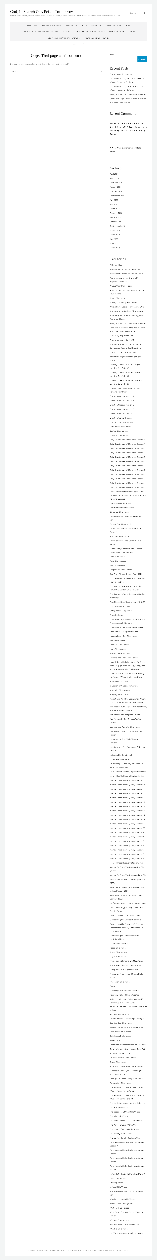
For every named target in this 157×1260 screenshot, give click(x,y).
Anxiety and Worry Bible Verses (123, 302)
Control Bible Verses (119, 431)
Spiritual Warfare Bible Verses (123, 1058)
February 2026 (116, 183)
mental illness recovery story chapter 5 (127, 841)
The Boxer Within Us (119, 1107)
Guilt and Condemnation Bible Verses (126, 627)
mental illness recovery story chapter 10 (127, 785)
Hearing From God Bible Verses (123, 636)
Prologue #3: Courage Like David (124, 970)
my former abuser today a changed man (128, 903)
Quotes (132, 32)
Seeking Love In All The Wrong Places (126, 1027)
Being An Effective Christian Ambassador (128, 94)
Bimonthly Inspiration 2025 (122, 336)
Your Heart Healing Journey (97, 38)
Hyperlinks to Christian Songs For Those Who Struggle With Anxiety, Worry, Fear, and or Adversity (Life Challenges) (127, 665)
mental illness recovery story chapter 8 (127, 854)
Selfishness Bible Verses (120, 1036)
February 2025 (116, 213)
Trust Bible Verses (117, 1178)
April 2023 (114, 243)
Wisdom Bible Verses (119, 1220)
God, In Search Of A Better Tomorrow (41, 11)
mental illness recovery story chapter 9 (127, 858)
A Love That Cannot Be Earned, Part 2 (126, 274)
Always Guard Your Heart (121, 286)
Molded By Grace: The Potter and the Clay (128, 875)
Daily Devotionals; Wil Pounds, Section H (127, 440)
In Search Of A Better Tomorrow (124, 686)
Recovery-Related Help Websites (124, 995)
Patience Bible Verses (119, 943)
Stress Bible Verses (118, 1062)
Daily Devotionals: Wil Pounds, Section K (127, 483)
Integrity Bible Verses (119, 695)
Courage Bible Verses (119, 435)
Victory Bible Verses (118, 1187)
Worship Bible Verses (119, 1229)
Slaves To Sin (115, 1040)
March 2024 (115, 235)
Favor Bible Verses (118, 561)
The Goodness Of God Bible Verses (125, 1112)
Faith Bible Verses (117, 557)
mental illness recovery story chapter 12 (127, 793)
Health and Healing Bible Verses (124, 632)
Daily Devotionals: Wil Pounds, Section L (127, 487)
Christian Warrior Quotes (121, 74)
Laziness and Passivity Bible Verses (125, 727)
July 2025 (114, 200)
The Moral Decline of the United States (127, 1121)
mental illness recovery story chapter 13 (127, 798)
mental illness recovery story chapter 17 (127, 811)
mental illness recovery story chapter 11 (127, 789)
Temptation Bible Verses (120, 1083)
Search (113, 54)
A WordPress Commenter (121, 148)
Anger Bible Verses (118, 298)
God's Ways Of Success (120, 606)
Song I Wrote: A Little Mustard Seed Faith (128, 1049)
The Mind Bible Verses (119, 1116)
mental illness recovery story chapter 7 (127, 850)
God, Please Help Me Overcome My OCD (127, 602)
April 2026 (114, 174)
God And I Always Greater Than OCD (126, 574)
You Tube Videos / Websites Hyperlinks (64, 38)
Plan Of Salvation (116, 32)
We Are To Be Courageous (121, 1204)
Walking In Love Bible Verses (122, 1199)
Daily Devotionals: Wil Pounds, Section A (127, 444)
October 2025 (116, 191)
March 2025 (115, 209)
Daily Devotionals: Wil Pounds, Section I (127, 474)
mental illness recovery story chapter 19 (127, 819)
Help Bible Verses (117, 640)
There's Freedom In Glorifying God (125, 1138)
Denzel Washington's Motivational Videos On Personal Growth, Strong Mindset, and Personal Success (128, 495)
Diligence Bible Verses (119, 512)
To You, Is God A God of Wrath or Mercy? (127, 1174)
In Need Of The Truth (119, 681)
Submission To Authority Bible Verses (126, 1066)
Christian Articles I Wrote (76, 25)
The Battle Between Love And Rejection (127, 1103)
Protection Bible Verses (120, 982)
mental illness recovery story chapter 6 (127, 845)
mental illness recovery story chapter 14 (127, 802)
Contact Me (96, 25)
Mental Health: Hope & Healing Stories (127, 776)
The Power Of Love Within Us (123, 1125)
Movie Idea (67, 32)
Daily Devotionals (113, 25)
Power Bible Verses (118, 952)
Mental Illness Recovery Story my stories (127, 863)
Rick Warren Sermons (119, 1014)
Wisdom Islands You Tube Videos (124, 1224)
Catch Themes (122, 1250)
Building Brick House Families (123, 352)
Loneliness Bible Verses (120, 759)
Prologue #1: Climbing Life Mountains (126, 961)
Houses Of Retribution (120, 653)
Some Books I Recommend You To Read (128, 1045)
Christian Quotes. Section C (122, 414)
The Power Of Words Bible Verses (124, 1129)
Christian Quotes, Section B (122, 401)
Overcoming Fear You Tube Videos (125, 915)
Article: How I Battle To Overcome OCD (127, 307)
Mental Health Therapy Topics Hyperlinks (128, 772)
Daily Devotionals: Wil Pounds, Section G (127, 470)
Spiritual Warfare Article (120, 1053)
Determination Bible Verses (122, 508)
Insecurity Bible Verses (120, 690)
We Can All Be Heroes (119, 1208)
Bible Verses (32, 25)
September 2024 (117, 226)
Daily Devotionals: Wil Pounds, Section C (127, 453)
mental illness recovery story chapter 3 (127, 832)
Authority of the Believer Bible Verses (126, 311)
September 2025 (117, 196)
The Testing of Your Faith (121, 1134)
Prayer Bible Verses (118, 957)
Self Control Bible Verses (120, 1032)
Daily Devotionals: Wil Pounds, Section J (127, 479)
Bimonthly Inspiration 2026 (122, 340)
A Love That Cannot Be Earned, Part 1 (126, 269)
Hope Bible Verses (118, 649)
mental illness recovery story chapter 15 (127, 806)
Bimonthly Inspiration (51, 25)
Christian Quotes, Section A (122, 396)
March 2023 (115, 248)
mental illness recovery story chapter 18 (127, 815)
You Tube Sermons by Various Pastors (126, 1233)
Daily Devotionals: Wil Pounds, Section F (127, 466)
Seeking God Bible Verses (121, 1023)
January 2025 (115, 217)
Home (128, 25)
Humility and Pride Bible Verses (124, 658)
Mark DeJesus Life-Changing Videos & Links (40, 32)
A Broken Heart (116, 265)
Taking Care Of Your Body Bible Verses (126, 1079)
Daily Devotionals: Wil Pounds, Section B (127, 448)
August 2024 (115, 230)
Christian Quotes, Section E (122, 409)
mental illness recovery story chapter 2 (127, 824)
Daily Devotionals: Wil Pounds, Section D (127, 457)
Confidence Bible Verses (120, 427)
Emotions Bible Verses (120, 536)
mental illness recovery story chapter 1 (127, 780)
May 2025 (114, 204)
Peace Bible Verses (118, 948)
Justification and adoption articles (125, 715)
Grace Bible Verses (118, 615)
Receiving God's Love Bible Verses (125, 991)
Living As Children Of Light (121, 755)
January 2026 (115, 187)
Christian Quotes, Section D (122, 405)
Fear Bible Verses (117, 565)
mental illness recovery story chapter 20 (127, 828)
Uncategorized (116, 1183)
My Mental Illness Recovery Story (90, 32)
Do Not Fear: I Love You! (120, 524)
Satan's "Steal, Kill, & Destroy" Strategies (127, 1019)
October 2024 (116, 222)
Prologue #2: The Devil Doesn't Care (125, 965)
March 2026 (115, 178)
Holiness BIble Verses (119, 645)
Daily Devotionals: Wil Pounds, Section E (127, 461)
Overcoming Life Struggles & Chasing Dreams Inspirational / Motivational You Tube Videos (127, 927)
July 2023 (114, 239)
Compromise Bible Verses (121, 422)
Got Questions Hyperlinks (121, 611)
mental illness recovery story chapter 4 (127, 837)
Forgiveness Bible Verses (121, 570)
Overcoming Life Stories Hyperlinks (125, 920)
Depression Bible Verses (120, 503)
